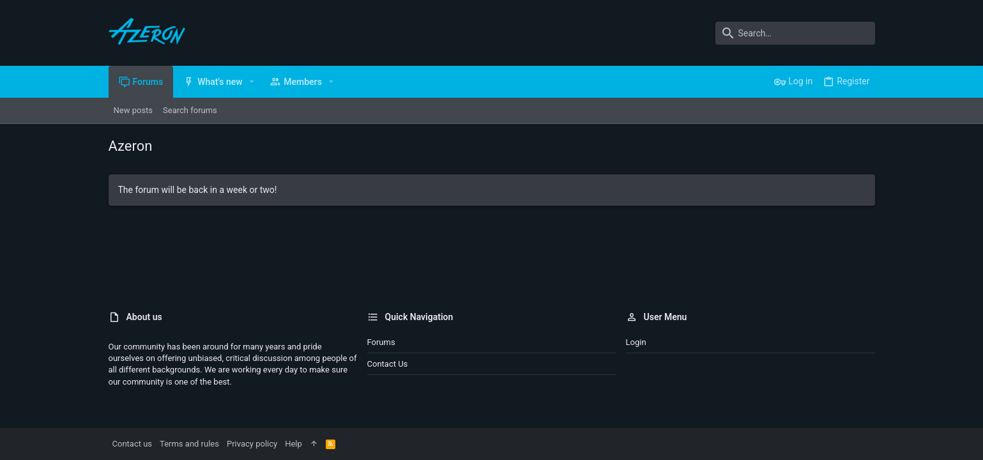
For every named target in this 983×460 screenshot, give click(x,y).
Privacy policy (252, 443)
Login (636, 342)
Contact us (387, 364)
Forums (381, 342)
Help (293, 443)
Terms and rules (189, 443)
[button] (252, 81)
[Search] (795, 33)
